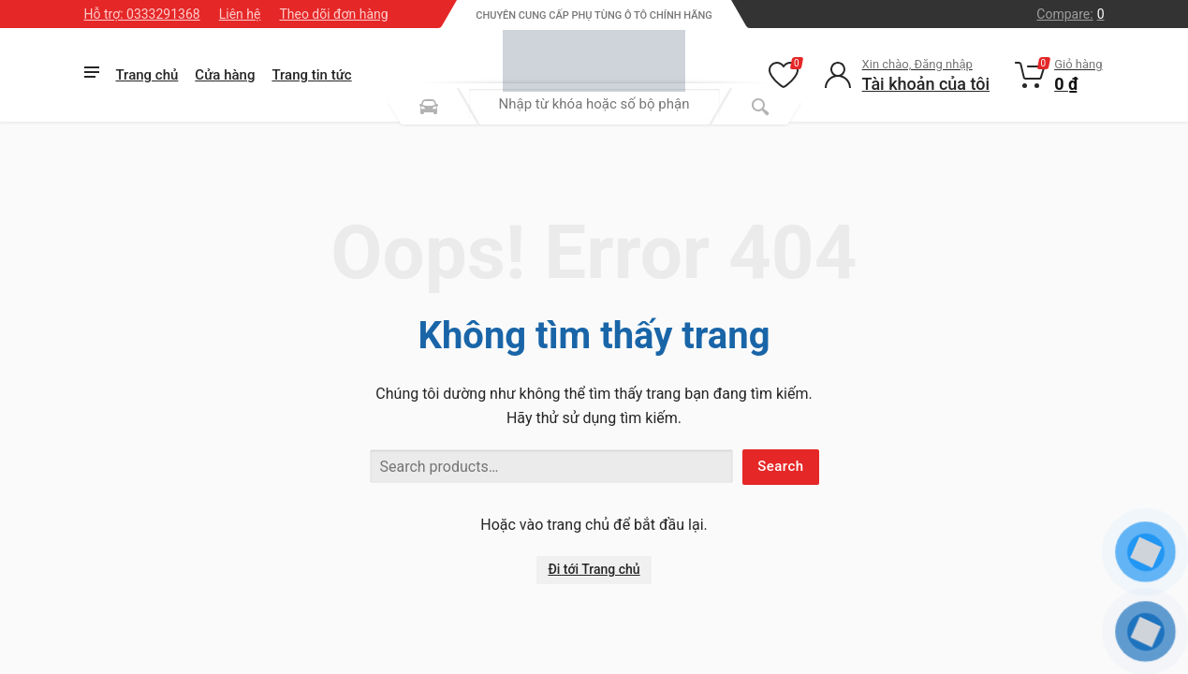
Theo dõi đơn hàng (333, 14)
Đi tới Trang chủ (593, 569)
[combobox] (594, 104)
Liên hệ (240, 14)
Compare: (1070, 14)
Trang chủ (147, 74)
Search (780, 466)
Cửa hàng (225, 74)
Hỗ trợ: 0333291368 (142, 14)
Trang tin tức (311, 74)
